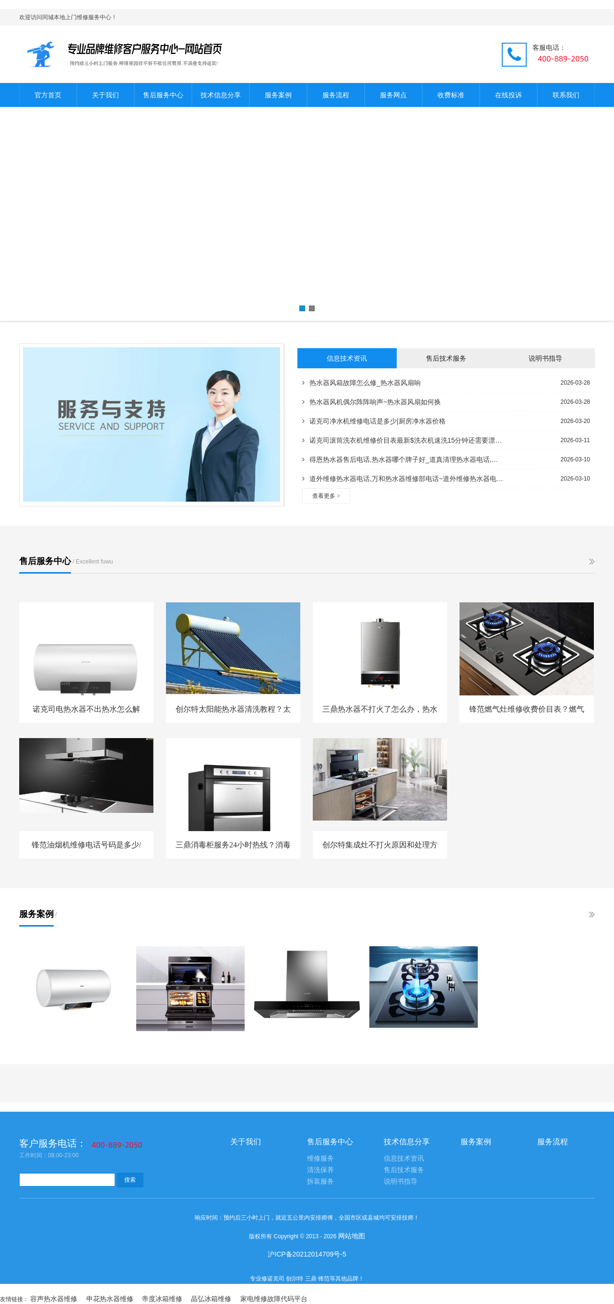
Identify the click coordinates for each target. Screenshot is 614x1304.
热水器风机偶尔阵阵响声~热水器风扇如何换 (371, 401)
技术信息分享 (221, 95)
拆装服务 (320, 1181)
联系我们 (566, 95)
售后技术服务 (446, 358)
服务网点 (393, 95)
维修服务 (320, 1158)
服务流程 (335, 95)
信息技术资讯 (347, 358)
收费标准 (450, 95)
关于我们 (105, 95)
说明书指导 (545, 358)
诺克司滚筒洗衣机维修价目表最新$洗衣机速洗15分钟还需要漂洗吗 (403, 440)
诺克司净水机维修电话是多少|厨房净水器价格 (374, 421)
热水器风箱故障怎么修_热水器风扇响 (361, 382)
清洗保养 (320, 1170)
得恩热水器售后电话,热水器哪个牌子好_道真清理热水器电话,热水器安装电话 (403, 459)
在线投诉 (508, 95)
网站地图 (351, 1236)
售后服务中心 (163, 95)
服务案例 (278, 95)
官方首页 (48, 95)
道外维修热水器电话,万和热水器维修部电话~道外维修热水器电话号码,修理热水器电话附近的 (403, 478)
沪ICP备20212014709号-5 (307, 1254)
